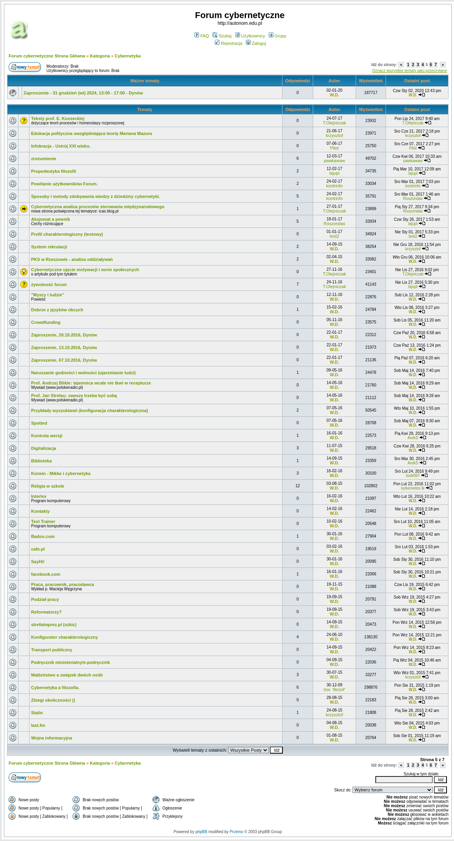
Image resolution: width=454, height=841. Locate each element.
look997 (413, 475)
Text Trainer (43, 521)
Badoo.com (43, 536)
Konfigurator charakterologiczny (64, 637)
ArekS (413, 438)
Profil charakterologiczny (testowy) (67, 234)
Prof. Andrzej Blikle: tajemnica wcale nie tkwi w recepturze (91, 383)
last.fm (38, 725)
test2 (334, 236)
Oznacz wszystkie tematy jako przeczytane (409, 70)
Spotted (39, 423)
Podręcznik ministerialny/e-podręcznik (70, 662)
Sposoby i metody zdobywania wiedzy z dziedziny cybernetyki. (95, 196)
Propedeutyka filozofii (53, 171)
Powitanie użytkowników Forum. (64, 183)
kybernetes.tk (412, 488)
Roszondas (413, 198)
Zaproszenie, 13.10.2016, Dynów (64, 347)
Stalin (37, 712)
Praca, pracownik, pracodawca (62, 584)
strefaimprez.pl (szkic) (54, 624)
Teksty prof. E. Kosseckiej (58, 118)
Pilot (334, 148)
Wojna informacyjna (51, 738)
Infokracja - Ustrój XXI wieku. (60, 146)
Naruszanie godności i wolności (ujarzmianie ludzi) (83, 372)
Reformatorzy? (46, 612)
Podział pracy (45, 599)
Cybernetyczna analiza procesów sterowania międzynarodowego (97, 206)
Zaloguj (256, 43)
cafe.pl (38, 549)
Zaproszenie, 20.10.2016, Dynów (64, 335)
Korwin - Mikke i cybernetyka (60, 473)
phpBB (201, 832)
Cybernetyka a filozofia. (55, 687)
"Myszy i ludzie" (47, 294)
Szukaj (221, 35)
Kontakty (40, 511)
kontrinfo (334, 185)
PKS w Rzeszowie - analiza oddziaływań (72, 259)
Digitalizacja (43, 448)
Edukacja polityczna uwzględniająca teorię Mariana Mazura (91, 133)
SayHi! (37, 561)
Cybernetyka (128, 56)
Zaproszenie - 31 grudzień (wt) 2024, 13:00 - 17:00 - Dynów (83, 93)
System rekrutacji (49, 246)
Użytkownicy (250, 35)
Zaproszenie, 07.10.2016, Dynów (64, 360)
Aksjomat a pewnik (50, 219)
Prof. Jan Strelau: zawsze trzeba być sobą (74, 395)
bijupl (334, 173)
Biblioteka (41, 460)
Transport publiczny (51, 649)
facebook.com (45, 574)
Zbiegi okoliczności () (53, 700)
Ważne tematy (145, 80)
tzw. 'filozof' (334, 689)
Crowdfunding (46, 322)
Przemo (236, 832)
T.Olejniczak (334, 122)
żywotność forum (48, 284)
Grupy (277, 35)
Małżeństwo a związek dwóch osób (67, 675)
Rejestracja (228, 43)
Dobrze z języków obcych (57, 309)
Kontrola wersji (46, 435)
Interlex (38, 496)
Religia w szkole (47, 486)
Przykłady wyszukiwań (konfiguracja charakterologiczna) (89, 410)
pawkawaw (334, 160)
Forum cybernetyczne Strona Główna (47, 56)
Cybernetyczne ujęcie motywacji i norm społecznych (85, 269)
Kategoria (100, 56)
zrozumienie (43, 158)
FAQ (201, 35)
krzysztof (334, 135)
